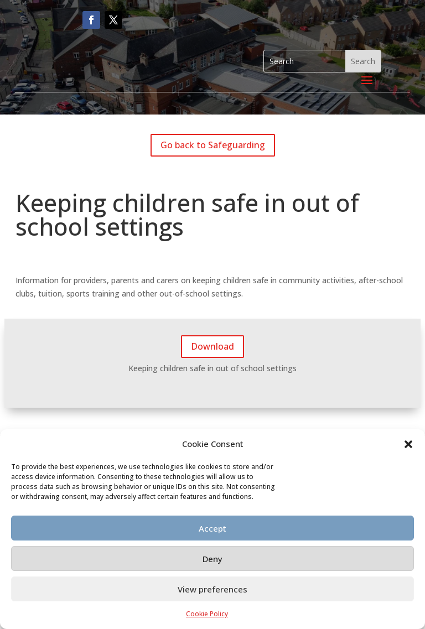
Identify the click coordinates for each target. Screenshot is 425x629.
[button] (408, 444)
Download (212, 346)
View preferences (212, 589)
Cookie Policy (207, 613)
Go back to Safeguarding (212, 145)
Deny (212, 558)
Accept (212, 528)
